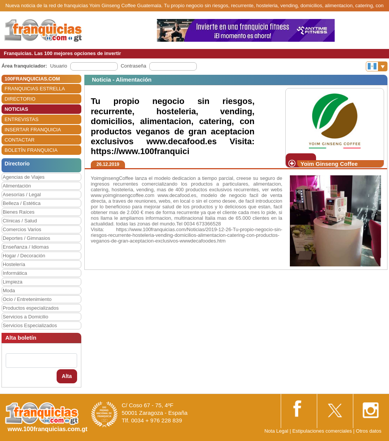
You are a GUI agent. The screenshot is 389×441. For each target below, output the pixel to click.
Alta (67, 376)
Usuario (58, 66)
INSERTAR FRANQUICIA (33, 129)
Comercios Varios (22, 229)
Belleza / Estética (22, 203)
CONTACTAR (20, 140)
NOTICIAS (16, 109)
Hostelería (14, 264)
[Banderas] (376, 66)
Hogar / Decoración (24, 255)
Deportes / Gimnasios (26, 238)
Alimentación (17, 186)
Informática (15, 273)
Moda (9, 290)
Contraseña (133, 66)
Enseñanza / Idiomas (26, 247)
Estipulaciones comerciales (322, 431)
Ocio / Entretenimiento (27, 299)
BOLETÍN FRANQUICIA (31, 150)
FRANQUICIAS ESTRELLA (35, 88)
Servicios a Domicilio (25, 317)
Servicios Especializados (30, 325)
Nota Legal (276, 431)
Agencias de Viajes (23, 177)
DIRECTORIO (20, 99)
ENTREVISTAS (21, 119)
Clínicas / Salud (20, 221)
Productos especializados (31, 308)
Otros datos (368, 431)
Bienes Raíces (19, 212)
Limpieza (12, 282)
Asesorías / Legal (22, 194)
